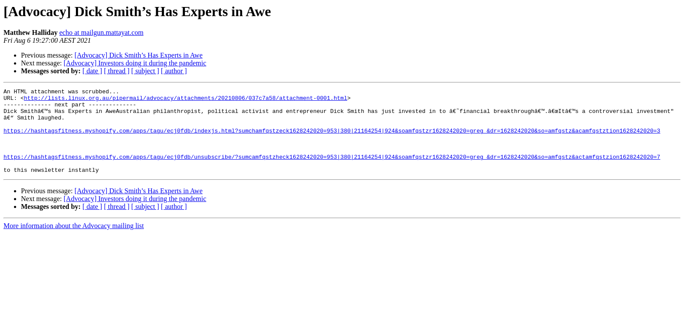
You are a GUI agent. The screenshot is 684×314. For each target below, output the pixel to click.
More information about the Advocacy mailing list (73, 242)
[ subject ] (145, 71)
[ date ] (92, 71)
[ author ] (174, 71)
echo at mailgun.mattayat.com (101, 32)
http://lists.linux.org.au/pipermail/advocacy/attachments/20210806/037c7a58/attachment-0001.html (185, 100)
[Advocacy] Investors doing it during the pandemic (135, 63)
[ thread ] (117, 71)
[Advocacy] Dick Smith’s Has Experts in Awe (139, 55)
